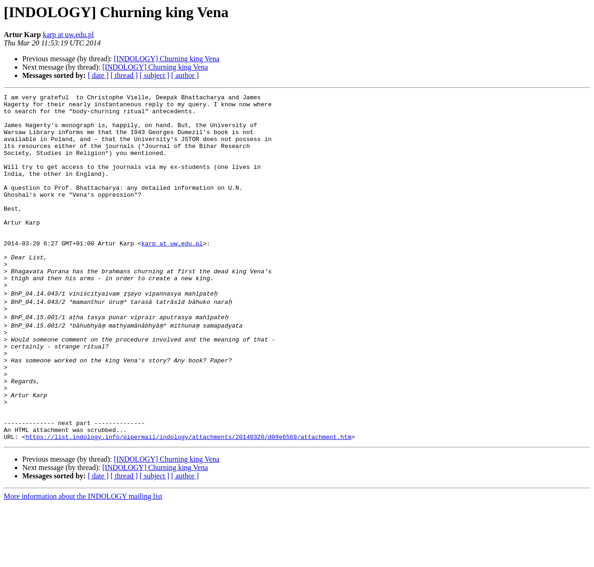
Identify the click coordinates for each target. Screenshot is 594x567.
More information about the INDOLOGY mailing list (83, 559)
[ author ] (185, 75)
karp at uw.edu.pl (68, 35)
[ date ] (98, 75)
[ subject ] (154, 75)
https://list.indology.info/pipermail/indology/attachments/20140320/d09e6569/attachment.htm (188, 499)
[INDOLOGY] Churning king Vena (167, 59)
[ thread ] (124, 75)
